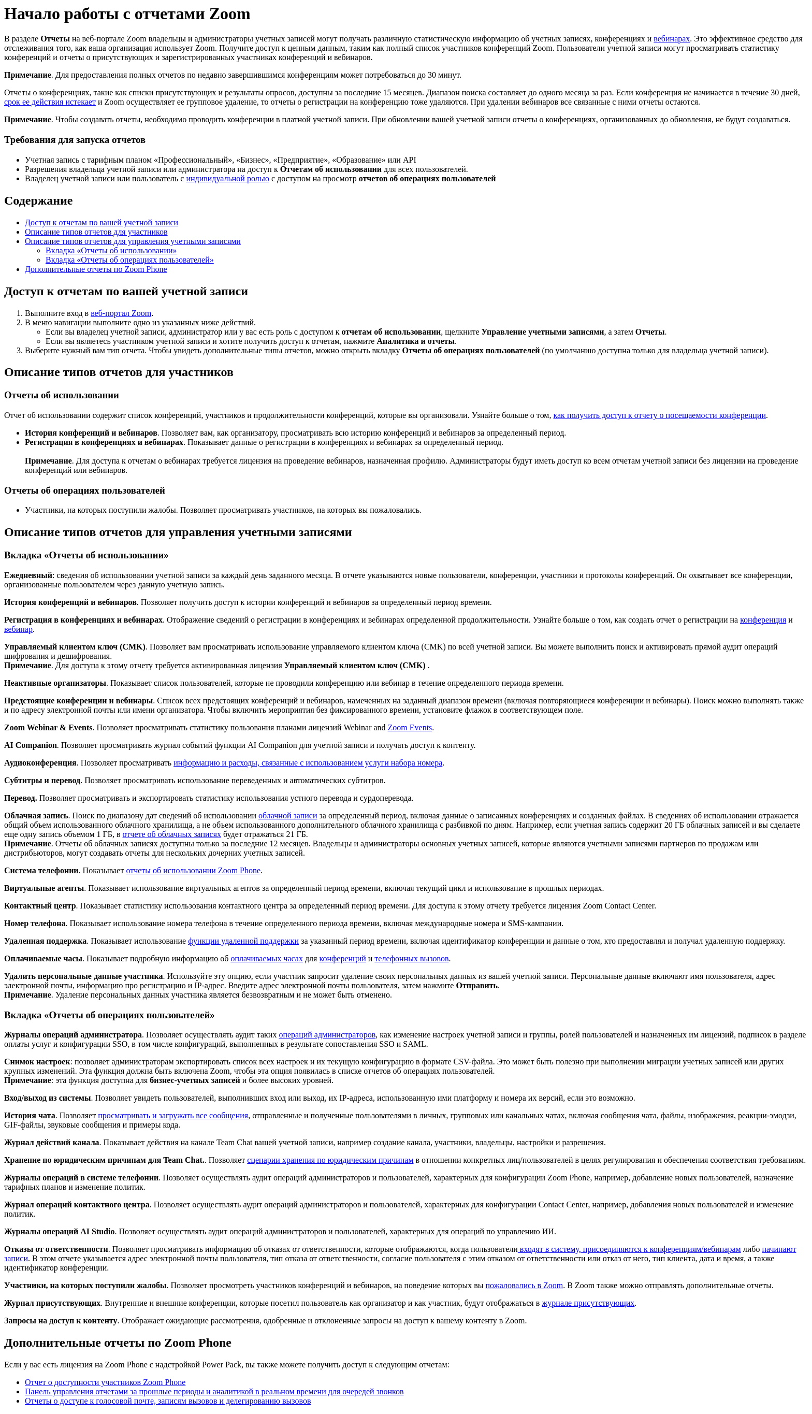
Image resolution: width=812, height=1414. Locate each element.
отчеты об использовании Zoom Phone (193, 870)
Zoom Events (410, 727)
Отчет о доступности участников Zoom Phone (105, 1382)
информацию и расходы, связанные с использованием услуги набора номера (307, 762)
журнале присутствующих (588, 1302)
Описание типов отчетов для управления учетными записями (133, 241)
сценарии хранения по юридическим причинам (330, 1160)
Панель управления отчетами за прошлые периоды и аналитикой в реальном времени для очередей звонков (214, 1391)
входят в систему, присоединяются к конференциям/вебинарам (629, 1249)
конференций (342, 958)
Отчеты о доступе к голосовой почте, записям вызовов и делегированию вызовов (168, 1400)
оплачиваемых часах (266, 958)
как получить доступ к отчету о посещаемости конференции (659, 415)
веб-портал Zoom (121, 313)
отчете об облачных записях (172, 834)
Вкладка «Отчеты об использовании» (111, 250)
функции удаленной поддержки (243, 940)
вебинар (18, 629)
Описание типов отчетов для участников (96, 231)
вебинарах (672, 38)
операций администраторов (327, 1034)
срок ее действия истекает (50, 101)
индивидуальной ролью (227, 178)
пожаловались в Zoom (524, 1285)
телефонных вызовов (411, 958)
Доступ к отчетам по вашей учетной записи (101, 222)
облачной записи (287, 815)
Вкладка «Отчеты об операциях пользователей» (130, 259)
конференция (763, 619)
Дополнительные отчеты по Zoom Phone (96, 269)
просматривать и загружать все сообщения (173, 1115)
